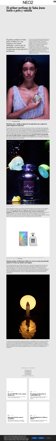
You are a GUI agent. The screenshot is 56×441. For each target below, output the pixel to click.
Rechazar (41, 437)
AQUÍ (27, 439)
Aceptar (34, 437)
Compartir (28, 371)
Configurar (48, 437)
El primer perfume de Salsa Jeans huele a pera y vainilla (25, 9)
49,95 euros (20, 258)
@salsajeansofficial (16, 121)
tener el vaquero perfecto (39, 130)
